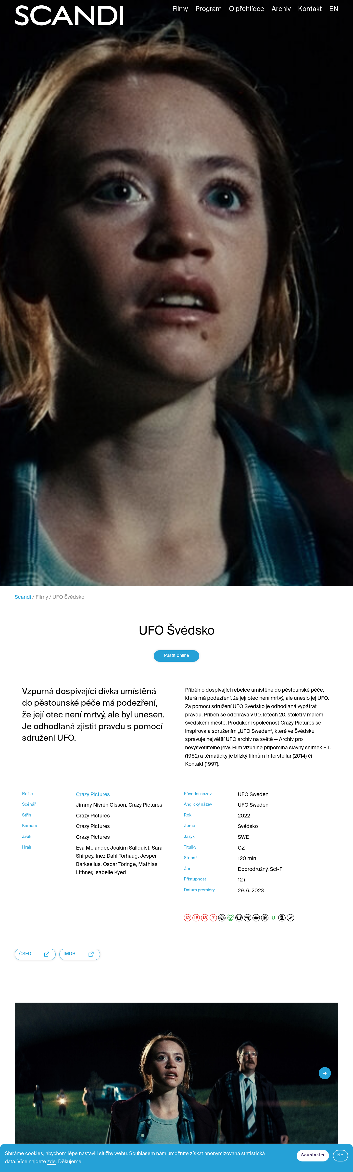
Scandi (23, 597)
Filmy (42, 597)
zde (53, 1161)
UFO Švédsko (68, 597)
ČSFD (36, 957)
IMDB (83, 957)
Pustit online (176, 658)
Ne (340, 1155)
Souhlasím (311, 1155)
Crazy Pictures (93, 798)
